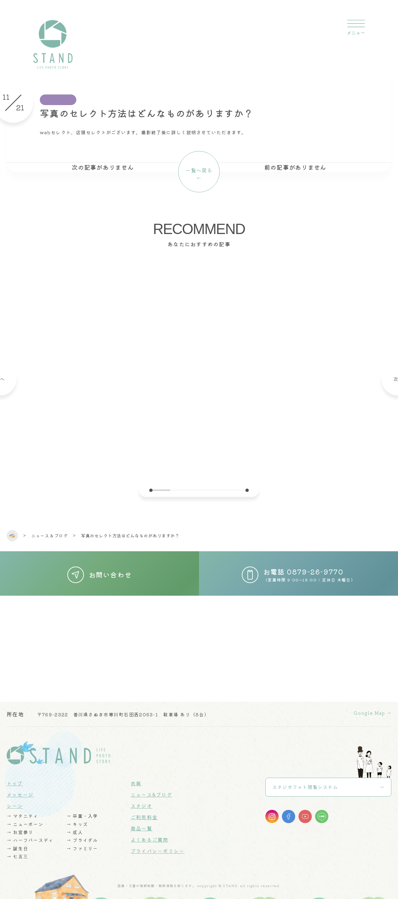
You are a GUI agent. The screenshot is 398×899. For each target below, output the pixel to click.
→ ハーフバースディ (30, 834)
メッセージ (20, 789)
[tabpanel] (199, 365)
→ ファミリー (82, 842)
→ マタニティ (23, 811)
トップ (15, 778)
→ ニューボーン (25, 818)
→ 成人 (74, 826)
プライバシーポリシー (158, 845)
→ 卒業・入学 (82, 811)
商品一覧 (141, 823)
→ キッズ (77, 818)
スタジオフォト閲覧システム (305, 782)
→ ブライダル (82, 834)
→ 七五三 (18, 850)
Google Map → (371, 708)
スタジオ (141, 800)
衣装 (136, 778)
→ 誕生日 (18, 842)
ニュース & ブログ (49, 535)
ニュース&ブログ (151, 789)
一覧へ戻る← (199, 174)
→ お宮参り (20, 826)
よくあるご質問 (149, 834)
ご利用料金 (144, 812)
